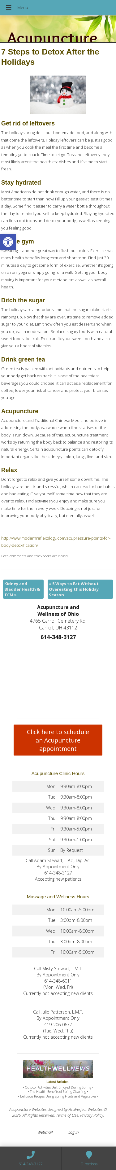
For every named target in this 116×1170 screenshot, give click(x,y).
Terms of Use (67, 1115)
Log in (73, 1132)
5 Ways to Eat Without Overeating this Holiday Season (74, 589)
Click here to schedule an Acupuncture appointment (58, 740)
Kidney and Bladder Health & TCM (22, 589)
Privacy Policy (91, 1115)
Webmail (45, 1132)
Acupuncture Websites (28, 1109)
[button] (8, 242)
